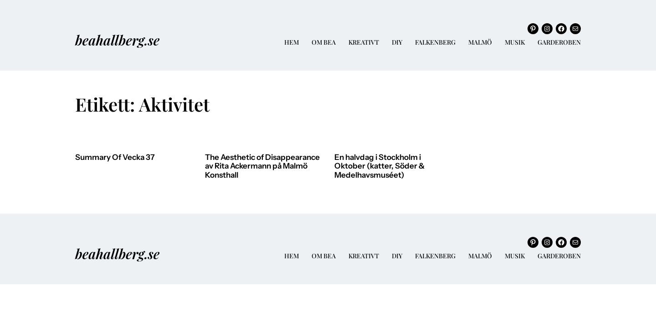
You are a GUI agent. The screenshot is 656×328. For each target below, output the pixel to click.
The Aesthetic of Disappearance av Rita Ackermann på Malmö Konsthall (262, 166)
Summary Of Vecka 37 (115, 157)
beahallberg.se (117, 40)
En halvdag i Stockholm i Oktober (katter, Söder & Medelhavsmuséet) (379, 166)
